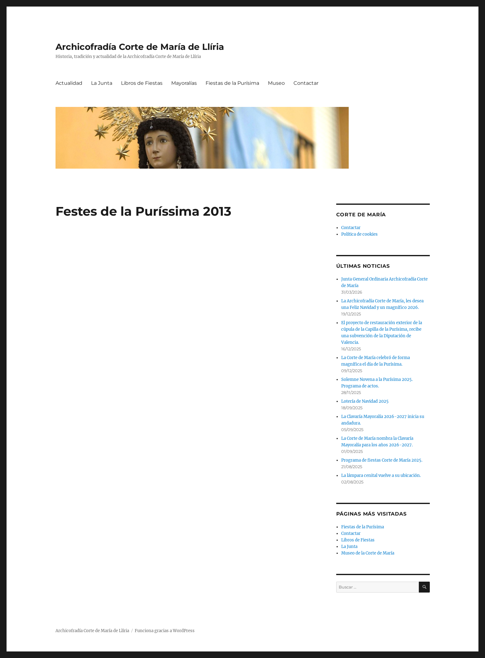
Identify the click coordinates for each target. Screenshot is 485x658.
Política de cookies (359, 234)
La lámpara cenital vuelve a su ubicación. (381, 475)
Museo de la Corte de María (367, 553)
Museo (276, 83)
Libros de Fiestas (141, 83)
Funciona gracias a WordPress (165, 630)
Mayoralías (184, 83)
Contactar (305, 83)
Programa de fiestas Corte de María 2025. (381, 460)
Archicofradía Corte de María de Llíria (140, 46)
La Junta (101, 83)
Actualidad (69, 83)
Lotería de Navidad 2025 (365, 401)
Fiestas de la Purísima (232, 83)
